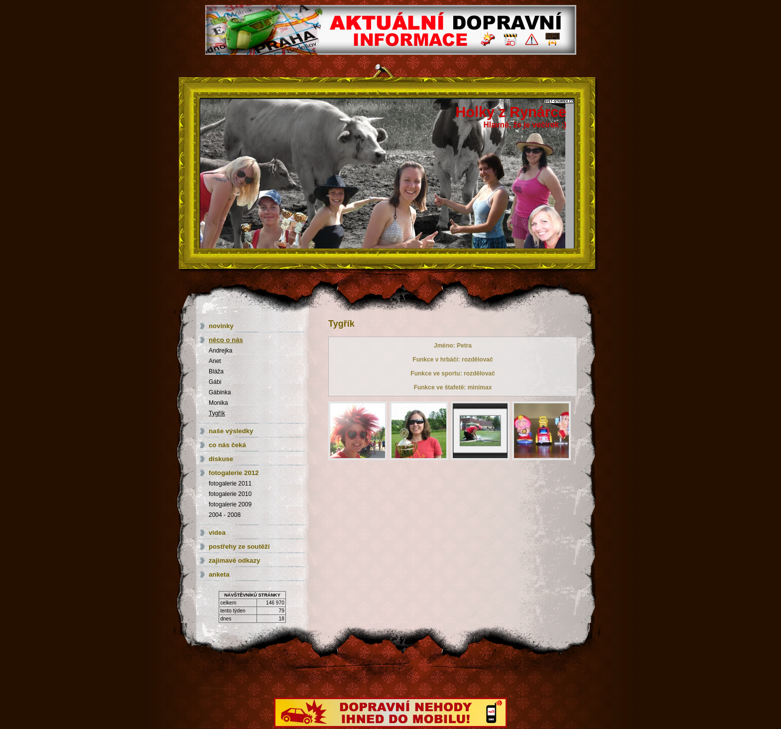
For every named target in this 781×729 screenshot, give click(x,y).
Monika (218, 402)
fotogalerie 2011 (230, 483)
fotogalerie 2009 (230, 504)
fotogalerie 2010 (230, 493)
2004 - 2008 (225, 514)
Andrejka (220, 350)
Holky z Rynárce (511, 112)
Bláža (216, 371)
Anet (215, 361)
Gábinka (220, 392)
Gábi (215, 381)
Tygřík (217, 413)
